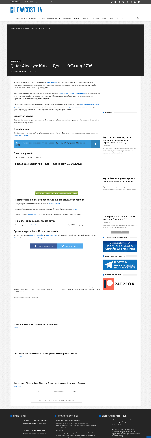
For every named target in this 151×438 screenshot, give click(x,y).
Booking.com (32, 220)
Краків (128, 408)
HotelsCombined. (54, 209)
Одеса (58, 408)
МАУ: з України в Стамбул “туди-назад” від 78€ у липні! (80, 293)
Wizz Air (36, 408)
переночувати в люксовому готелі (80, 112)
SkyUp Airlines (72, 408)
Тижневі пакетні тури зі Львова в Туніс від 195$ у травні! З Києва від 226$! (33, 294)
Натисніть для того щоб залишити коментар (56, 348)
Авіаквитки (24, 28)
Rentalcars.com (36, 230)
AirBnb (75, 215)
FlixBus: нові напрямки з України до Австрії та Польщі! (27, 327)
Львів (63, 408)
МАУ (30, 408)
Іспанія (98, 408)
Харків (115, 408)
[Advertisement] (57, 273)
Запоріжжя (90, 408)
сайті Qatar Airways (21, 141)
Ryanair (121, 408)
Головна (16, 28)
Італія (104, 408)
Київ (109, 408)
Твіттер (16, 243)
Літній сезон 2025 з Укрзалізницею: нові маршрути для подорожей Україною (55, 328)
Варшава (44, 408)
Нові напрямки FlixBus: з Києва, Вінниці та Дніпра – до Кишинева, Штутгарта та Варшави (86, 328)
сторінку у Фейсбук (36, 241)
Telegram (41, 243)
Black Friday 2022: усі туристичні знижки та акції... (37, 2)
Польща (51, 408)
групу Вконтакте (51, 241)
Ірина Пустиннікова (29, 371)
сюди (59, 393)
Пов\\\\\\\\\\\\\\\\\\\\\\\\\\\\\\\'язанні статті (26, 303)
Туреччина (81, 408)
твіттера (76, 373)
